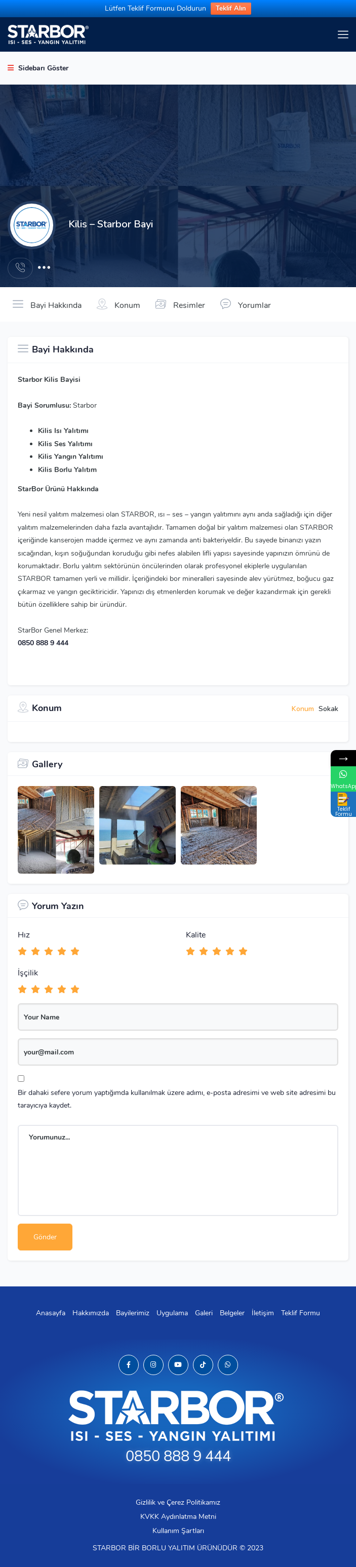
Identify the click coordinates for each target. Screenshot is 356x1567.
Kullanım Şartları (178, 1531)
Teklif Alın (231, 8)
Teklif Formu (300, 1313)
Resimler (180, 304)
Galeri (204, 1313)
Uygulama (172, 1313)
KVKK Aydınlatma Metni (178, 1516)
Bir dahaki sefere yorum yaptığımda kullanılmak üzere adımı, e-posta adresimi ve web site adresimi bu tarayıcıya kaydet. (177, 1099)
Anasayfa (50, 1313)
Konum (118, 304)
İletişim (263, 1313)
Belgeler (232, 1313)
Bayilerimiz (132, 1313)
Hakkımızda (90, 1313)
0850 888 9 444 (43, 643)
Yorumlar (245, 304)
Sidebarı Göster (38, 68)
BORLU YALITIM (168, 1548)
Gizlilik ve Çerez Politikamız (178, 1502)
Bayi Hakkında (47, 304)
